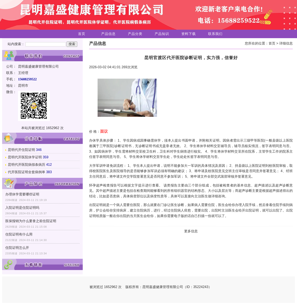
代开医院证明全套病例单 (26, 172)
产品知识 (162, 34)
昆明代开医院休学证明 (25, 157)
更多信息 (191, 231)
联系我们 (215, 34)
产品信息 (108, 34)
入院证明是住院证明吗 (22, 207)
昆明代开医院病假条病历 (26, 164)
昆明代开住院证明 (21, 150)
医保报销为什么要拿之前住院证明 (30, 221)
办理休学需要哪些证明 (22, 194)
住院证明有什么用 (18, 234)
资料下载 (188, 34)
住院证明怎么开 (17, 247)
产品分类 (135, 34)
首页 (81, 34)
